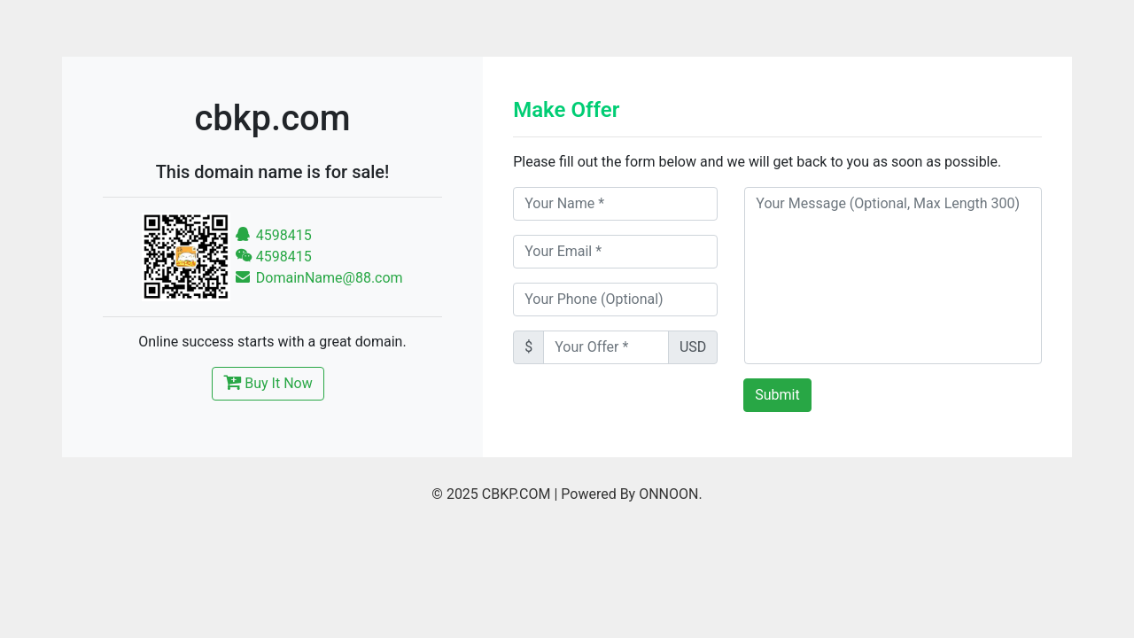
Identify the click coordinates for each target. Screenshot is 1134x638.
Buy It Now (267, 382)
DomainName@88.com (319, 277)
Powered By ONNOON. (631, 494)
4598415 (273, 235)
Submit (777, 394)
